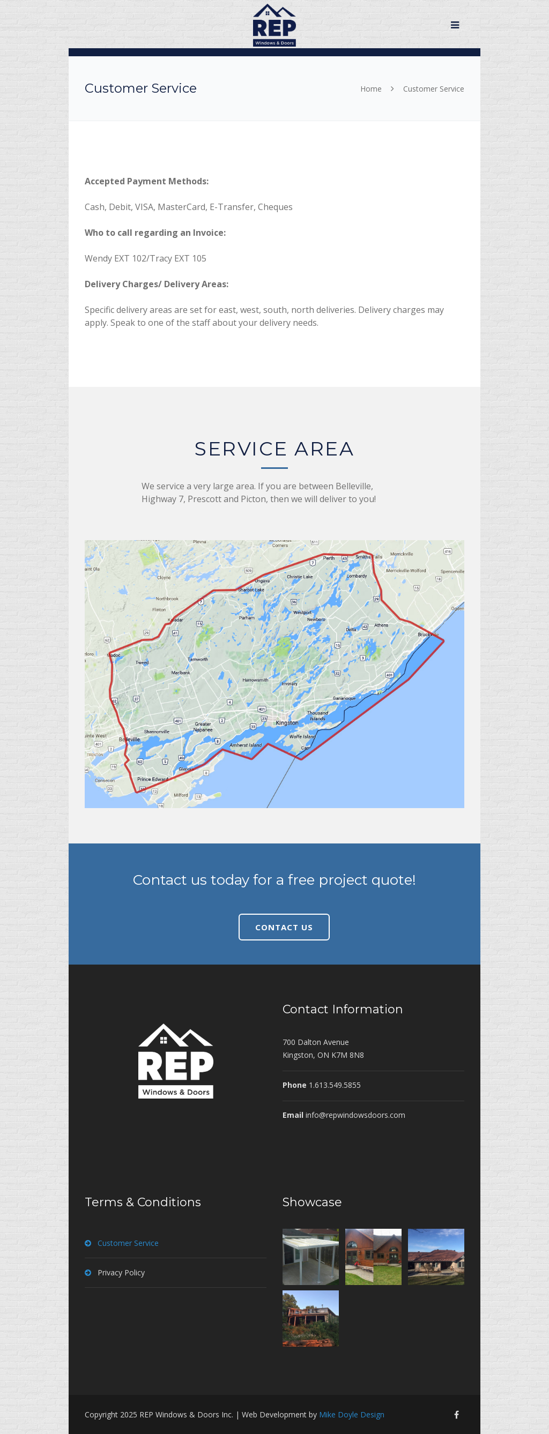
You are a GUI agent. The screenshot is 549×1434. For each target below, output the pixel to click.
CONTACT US (284, 927)
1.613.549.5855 (335, 1085)
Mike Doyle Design (351, 1414)
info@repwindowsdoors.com (355, 1115)
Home (371, 89)
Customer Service (128, 1243)
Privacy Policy (121, 1272)
